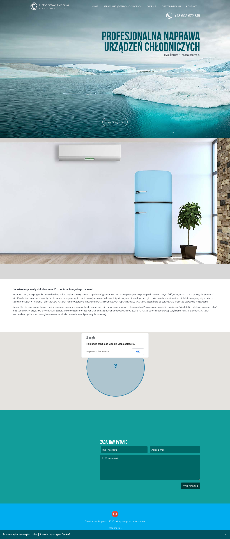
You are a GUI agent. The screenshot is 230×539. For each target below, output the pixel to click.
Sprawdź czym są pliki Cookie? (54, 534)
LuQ (120, 527)
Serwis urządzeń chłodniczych (123, 6)
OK (138, 351)
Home (94, 6)
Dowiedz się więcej (115, 122)
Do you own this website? (98, 351)
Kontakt (191, 6)
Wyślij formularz (190, 485)
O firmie (151, 6)
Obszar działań (171, 6)
